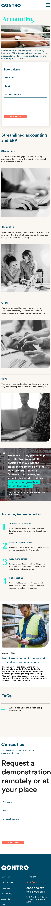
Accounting (6, 893)
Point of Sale (7, 882)
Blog (3, 905)
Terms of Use (32, 877)
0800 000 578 (35, 888)
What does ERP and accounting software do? (25, 709)
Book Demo (31, 882)
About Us (5, 899)
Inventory (5, 888)
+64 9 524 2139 (35, 891)
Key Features (7, 877)
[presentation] (21, 105)
